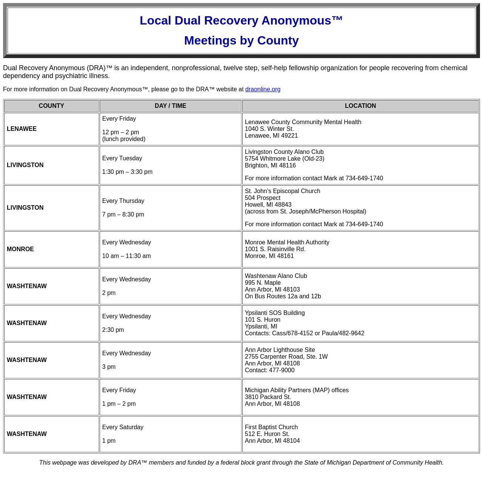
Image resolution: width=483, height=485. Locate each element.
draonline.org (262, 89)
